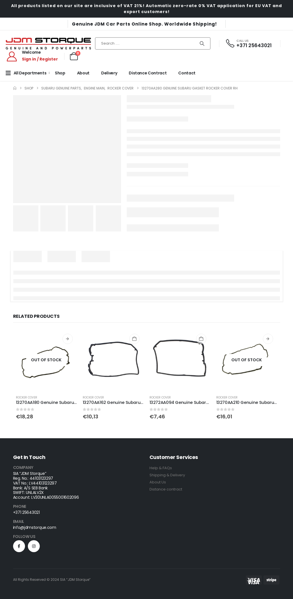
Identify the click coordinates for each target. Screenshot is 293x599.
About (83, 73)
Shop (60, 73)
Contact (187, 73)
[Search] (202, 43)
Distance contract (165, 489)
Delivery (109, 73)
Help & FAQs (160, 468)
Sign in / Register (40, 59)
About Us (157, 482)
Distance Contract (148, 73)
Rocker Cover (26, 397)
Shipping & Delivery (167, 475)
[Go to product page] (46, 360)
